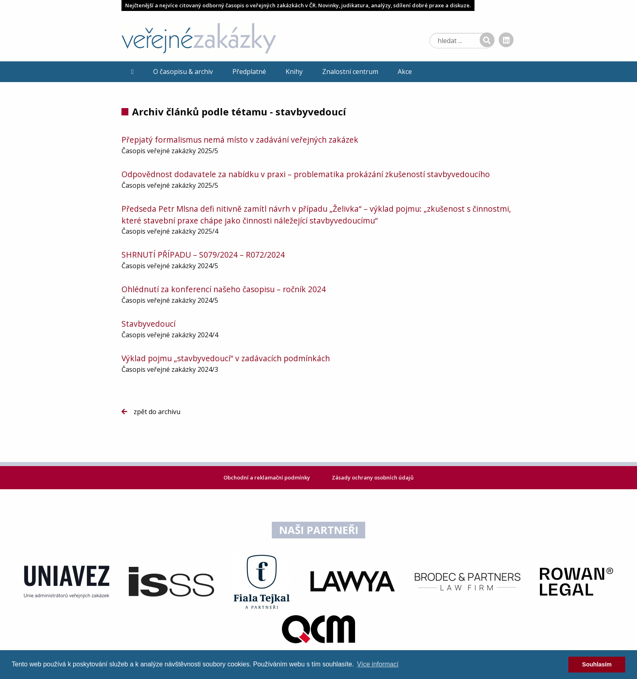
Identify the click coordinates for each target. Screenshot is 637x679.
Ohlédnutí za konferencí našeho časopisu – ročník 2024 (223, 289)
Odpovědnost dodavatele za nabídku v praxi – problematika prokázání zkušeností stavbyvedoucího (305, 174)
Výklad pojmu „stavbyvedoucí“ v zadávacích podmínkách (225, 358)
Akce (405, 71)
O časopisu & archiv (183, 71)
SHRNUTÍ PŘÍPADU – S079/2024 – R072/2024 (203, 254)
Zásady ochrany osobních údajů (373, 477)
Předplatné (249, 71)
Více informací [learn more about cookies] (378, 664)
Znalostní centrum (350, 71)
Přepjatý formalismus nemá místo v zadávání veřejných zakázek (239, 139)
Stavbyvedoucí (148, 323)
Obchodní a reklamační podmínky (267, 477)
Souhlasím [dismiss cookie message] (597, 664)
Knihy (294, 71)
